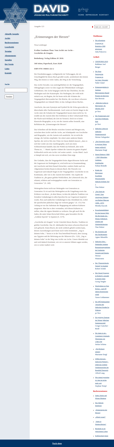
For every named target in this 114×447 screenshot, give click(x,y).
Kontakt (8, 73)
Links (7, 69)
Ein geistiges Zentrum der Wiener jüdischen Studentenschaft (102, 320)
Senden (9, 96)
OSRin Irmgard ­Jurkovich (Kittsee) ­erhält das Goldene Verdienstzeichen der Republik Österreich (102, 364)
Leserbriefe (9, 47)
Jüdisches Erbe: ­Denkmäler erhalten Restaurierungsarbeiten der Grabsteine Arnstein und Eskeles (102, 247)
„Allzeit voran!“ (100, 417)
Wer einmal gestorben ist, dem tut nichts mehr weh (102, 380)
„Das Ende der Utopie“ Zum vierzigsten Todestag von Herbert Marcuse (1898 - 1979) (102, 197)
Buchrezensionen (12, 43)
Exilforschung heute (101, 436)
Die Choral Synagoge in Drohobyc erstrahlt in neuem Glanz (102, 276)
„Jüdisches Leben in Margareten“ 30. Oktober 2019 (101, 105)
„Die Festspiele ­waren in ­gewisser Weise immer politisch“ (102, 144)
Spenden (8, 60)
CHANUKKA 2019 (101, 61)
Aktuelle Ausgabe (12, 34)
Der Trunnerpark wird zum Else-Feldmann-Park (102, 118)
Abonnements (10, 56)
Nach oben (57, 443)
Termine (8, 51)
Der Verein (9, 64)
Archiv (7, 38)
